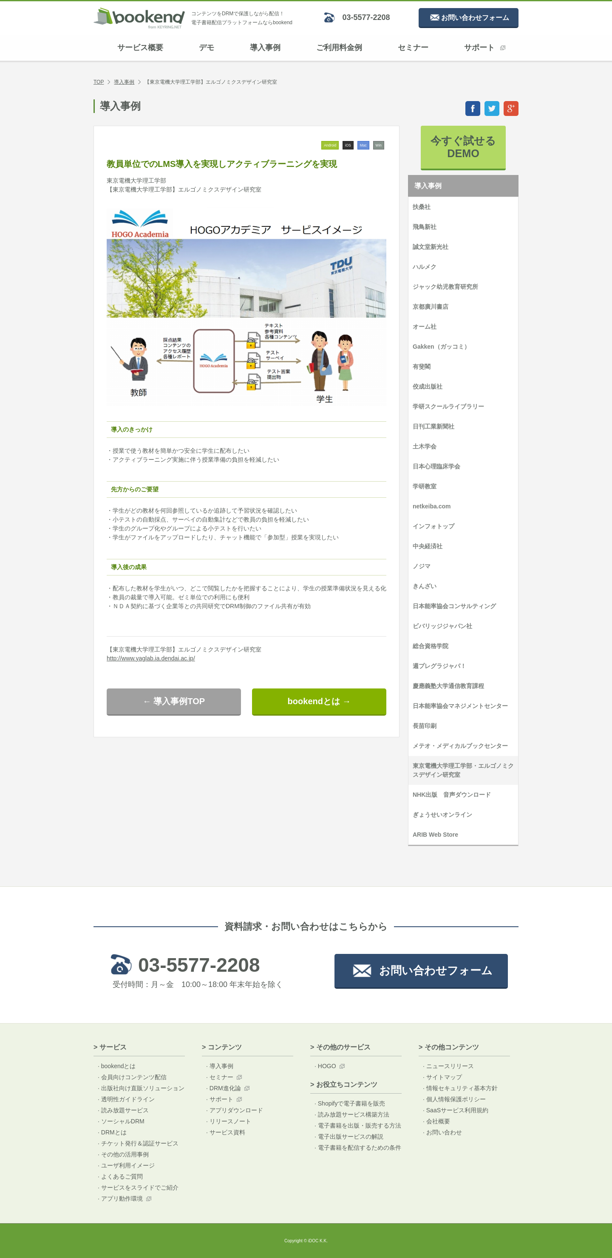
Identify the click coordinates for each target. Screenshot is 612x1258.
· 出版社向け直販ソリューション (141, 1088)
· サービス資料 (225, 1132)
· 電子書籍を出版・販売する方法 (357, 1125)
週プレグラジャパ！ (439, 666)
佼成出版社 (427, 386)
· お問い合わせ (442, 1132)
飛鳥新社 (424, 226)
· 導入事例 (219, 1066)
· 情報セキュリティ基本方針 (460, 1088)
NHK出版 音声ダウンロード (452, 794)
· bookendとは (117, 1066)
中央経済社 (427, 546)
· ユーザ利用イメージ (126, 1165)
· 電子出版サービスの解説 (348, 1136)
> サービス (110, 1047)
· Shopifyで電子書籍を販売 (349, 1103)
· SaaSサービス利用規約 (455, 1110)
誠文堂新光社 (430, 246)
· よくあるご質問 (120, 1176)
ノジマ (422, 566)
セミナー (413, 47)
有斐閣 (422, 366)
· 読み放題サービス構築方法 (351, 1114)
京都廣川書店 (430, 306)
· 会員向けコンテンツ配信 (132, 1077)
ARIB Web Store (435, 834)
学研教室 (424, 486)
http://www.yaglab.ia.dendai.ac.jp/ (151, 658)
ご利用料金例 (339, 47)
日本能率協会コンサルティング (454, 606)
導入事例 (265, 47)
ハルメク (424, 266)
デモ (206, 47)
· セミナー (219, 1077)
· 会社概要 (436, 1121)
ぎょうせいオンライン (442, 814)
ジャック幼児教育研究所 (445, 286)
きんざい (424, 586)
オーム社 (424, 326)
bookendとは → (319, 701)
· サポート (219, 1099)
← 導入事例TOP (174, 701)
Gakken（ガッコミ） (441, 346)
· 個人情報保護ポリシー (454, 1099)
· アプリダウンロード (234, 1110)
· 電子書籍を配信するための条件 (357, 1147)
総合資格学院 (430, 646)
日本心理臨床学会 (436, 466)
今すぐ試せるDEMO (463, 147)
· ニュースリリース (448, 1066)
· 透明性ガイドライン (126, 1099)
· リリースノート (228, 1121)
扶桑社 (422, 206)
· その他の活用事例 (123, 1154)
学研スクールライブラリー (448, 406)
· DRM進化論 (223, 1088)
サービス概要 (140, 47)
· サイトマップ (442, 1077)
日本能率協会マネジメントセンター (460, 705)
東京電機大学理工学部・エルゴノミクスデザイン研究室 (463, 770)
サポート (484, 47)
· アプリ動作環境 (120, 1198)
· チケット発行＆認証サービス (138, 1143)
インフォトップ (433, 526)
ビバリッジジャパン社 (442, 626)
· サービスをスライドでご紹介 (138, 1187)
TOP (99, 82)
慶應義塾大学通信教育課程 (448, 686)
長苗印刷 (424, 725)
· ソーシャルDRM (121, 1121)
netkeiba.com (431, 506)
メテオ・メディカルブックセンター (460, 745)
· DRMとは (112, 1132)
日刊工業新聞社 (433, 426)
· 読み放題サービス (123, 1110)
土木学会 (424, 446)
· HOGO (325, 1066)
